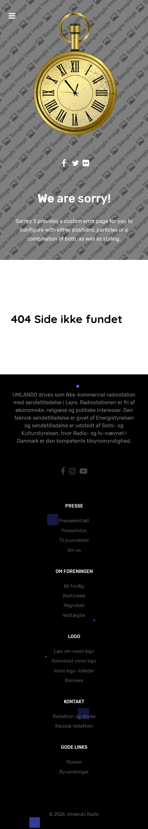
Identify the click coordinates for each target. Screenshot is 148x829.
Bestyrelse (74, 596)
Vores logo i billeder (74, 671)
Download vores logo (74, 661)
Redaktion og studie (74, 716)
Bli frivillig (74, 586)
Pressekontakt (74, 521)
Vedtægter (74, 615)
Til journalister (74, 540)
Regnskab (74, 605)
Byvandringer (74, 772)
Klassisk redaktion (74, 726)
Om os (74, 550)
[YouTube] (83, 471)
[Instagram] (73, 471)
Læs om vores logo (74, 651)
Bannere (74, 680)
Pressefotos (74, 531)
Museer (74, 762)
